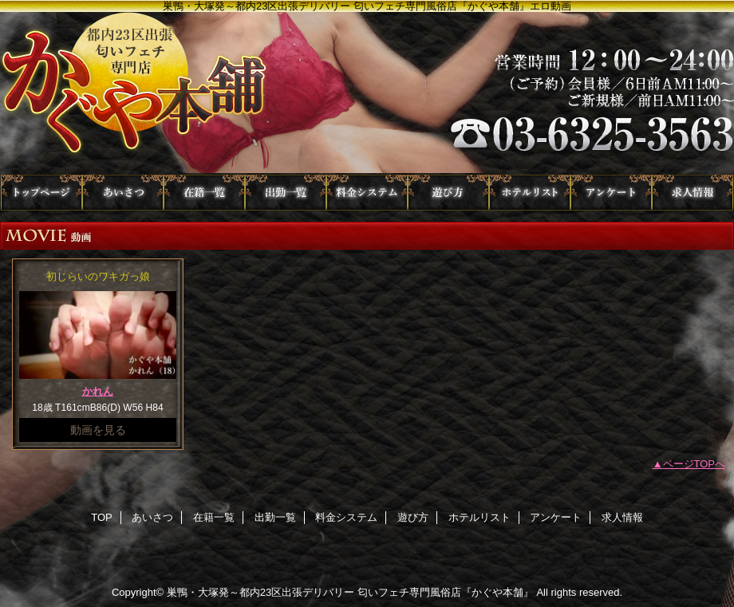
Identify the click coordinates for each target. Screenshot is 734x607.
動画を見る (98, 430)
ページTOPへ (694, 464)
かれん (97, 391)
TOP (41, 193)
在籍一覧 (204, 193)
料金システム (367, 193)
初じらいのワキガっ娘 (98, 276)
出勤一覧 (285, 193)
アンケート (611, 193)
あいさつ (123, 193)
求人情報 (692, 193)
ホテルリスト (529, 193)
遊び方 (448, 193)
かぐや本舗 (367, 93)
